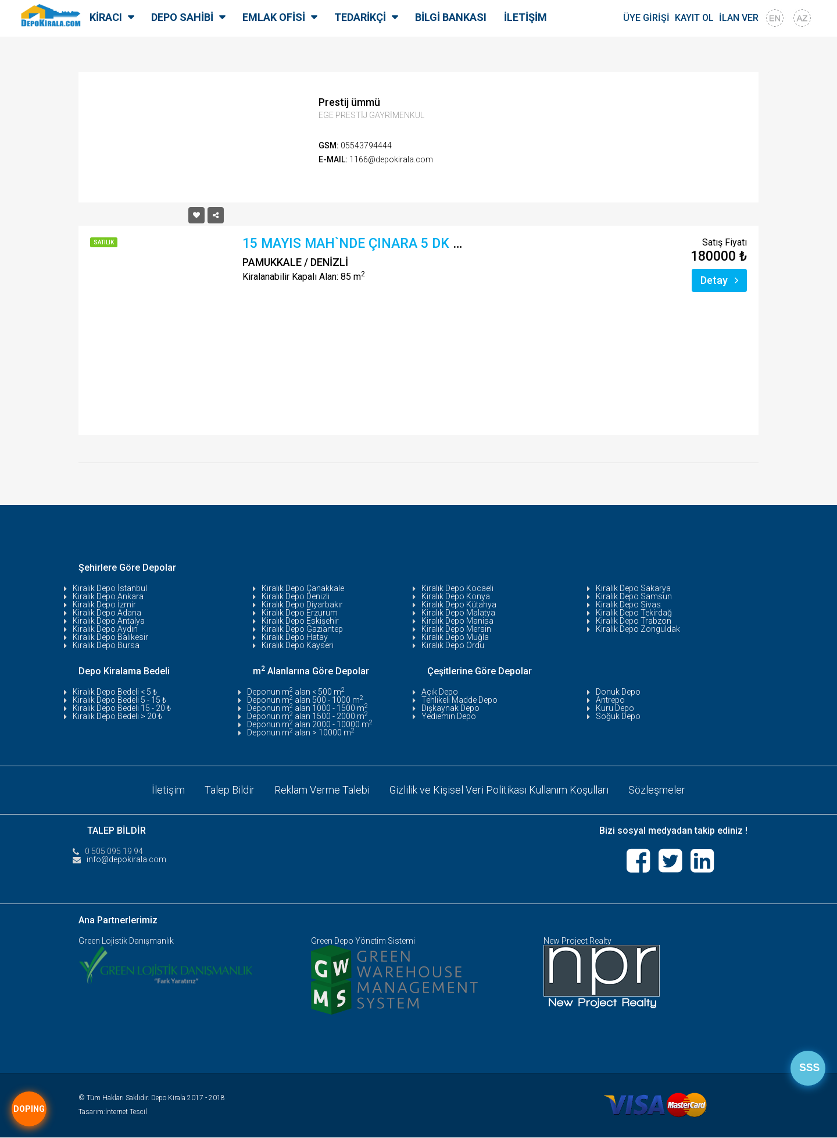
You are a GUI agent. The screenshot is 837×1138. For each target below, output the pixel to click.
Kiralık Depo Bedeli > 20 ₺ (117, 716)
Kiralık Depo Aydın (105, 629)
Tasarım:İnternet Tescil (112, 1112)
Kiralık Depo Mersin (456, 629)
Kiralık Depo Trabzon (633, 620)
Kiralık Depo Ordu (452, 645)
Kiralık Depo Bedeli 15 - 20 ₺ (122, 708)
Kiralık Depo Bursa (106, 645)
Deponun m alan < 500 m (296, 691)
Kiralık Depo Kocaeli (457, 588)
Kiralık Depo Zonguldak (638, 629)
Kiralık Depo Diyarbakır (302, 604)
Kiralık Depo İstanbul (110, 588)
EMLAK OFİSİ (273, 17)
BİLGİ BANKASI (451, 17)
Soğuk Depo (618, 716)
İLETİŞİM (525, 17)
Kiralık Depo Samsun (634, 596)
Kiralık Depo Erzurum (300, 612)
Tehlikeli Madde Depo (459, 700)
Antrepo (610, 700)
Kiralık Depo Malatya (458, 612)
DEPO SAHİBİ (182, 17)
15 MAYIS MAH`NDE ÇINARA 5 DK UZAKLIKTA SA (393, 243)
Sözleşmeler (657, 790)
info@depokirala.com (126, 859)
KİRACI (106, 17)
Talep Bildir (230, 790)
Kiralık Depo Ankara (108, 596)
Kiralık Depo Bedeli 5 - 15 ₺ (119, 700)
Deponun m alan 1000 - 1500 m (307, 708)
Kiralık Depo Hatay (295, 637)
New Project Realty (577, 941)
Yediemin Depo (448, 716)
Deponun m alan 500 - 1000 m (305, 700)
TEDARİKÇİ (360, 17)
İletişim (168, 790)
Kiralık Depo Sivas (628, 604)
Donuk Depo (618, 691)
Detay (719, 280)
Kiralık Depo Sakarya (633, 588)
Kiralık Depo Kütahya (458, 604)
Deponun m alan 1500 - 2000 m (307, 716)
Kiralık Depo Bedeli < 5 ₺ (115, 691)
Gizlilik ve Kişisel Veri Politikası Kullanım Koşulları (499, 790)
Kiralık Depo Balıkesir (110, 637)
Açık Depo (439, 691)
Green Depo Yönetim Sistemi (363, 941)
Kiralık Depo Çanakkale (303, 588)
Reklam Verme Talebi (322, 790)
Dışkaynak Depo (450, 708)
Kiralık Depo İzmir (104, 604)
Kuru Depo (615, 708)
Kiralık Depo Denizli (296, 596)
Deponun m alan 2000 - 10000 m (310, 724)
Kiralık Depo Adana (107, 612)
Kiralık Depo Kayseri (298, 645)
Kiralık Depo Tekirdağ (634, 612)
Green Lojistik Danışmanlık (126, 941)
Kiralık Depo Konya (455, 596)
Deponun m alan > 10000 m (301, 732)
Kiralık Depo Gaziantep (302, 629)
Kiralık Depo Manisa (457, 620)
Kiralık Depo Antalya (109, 620)
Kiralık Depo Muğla (455, 637)
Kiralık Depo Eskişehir (300, 620)
